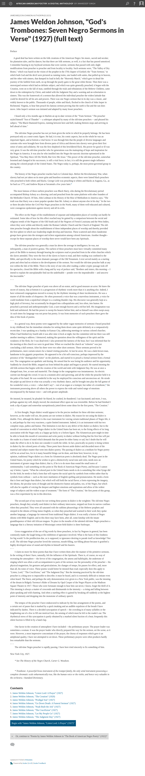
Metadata (28, 760)
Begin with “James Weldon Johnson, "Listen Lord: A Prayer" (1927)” (43, 723)
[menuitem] (3, 3)
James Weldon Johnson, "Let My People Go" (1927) (36, 713)
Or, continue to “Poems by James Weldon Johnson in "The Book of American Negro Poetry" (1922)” (61, 736)
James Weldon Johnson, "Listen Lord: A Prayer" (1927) (37, 693)
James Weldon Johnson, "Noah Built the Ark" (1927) (36, 707)
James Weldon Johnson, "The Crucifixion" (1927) (35, 710)
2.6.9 (30, 763)
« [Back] (12, 736)
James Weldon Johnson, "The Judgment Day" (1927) (36, 717)
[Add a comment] (13, 744)
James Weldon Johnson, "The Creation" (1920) (33, 696)
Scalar (25, 763)
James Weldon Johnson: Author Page (28, 15)
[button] (134, 3)
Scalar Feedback (40, 763)
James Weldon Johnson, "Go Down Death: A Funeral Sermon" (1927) (44, 703)
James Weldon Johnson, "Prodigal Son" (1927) (33, 700)
